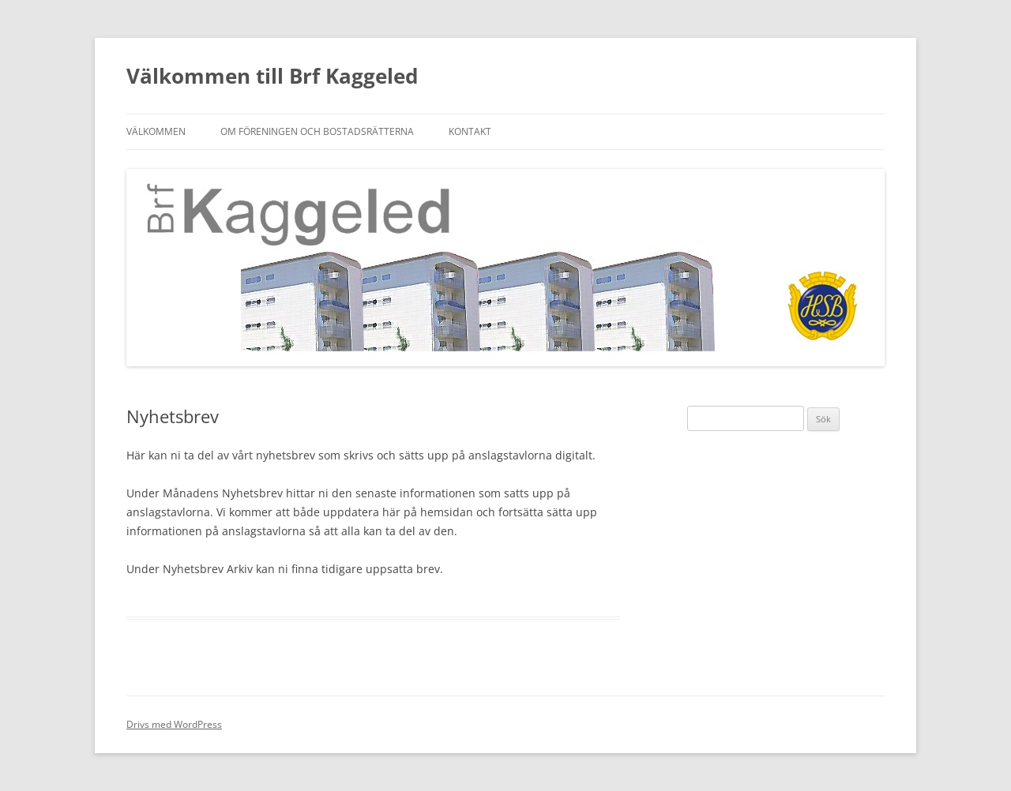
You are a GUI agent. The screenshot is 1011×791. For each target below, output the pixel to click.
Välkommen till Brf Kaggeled (272, 76)
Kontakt (470, 131)
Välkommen (156, 131)
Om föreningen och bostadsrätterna (317, 131)
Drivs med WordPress (174, 724)
